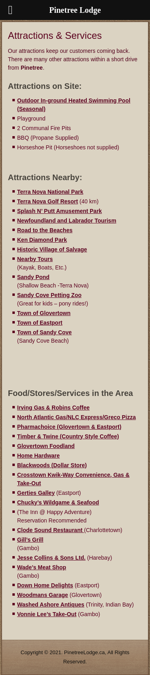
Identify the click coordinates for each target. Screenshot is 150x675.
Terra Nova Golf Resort (47, 201)
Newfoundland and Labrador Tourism (66, 220)
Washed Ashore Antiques (50, 604)
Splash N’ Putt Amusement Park (59, 211)
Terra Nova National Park (50, 192)
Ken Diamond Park (42, 240)
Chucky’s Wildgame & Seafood (58, 502)
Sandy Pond (33, 277)
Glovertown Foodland (46, 446)
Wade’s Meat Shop (41, 567)
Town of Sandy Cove (44, 332)
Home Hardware (38, 455)
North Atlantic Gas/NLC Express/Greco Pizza (76, 417)
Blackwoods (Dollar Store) (52, 465)
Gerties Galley (36, 493)
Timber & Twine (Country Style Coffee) (68, 436)
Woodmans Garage (42, 595)
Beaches (61, 230)
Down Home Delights (45, 585)
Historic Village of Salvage (52, 249)
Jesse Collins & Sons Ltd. (51, 557)
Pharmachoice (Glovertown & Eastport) (69, 427)
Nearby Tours (35, 259)
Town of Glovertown (44, 313)
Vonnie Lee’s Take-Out (46, 614)
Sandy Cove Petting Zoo (49, 295)
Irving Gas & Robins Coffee (53, 407)
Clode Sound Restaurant (50, 530)
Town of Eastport (39, 322)
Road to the (33, 230)
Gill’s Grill (30, 539)
